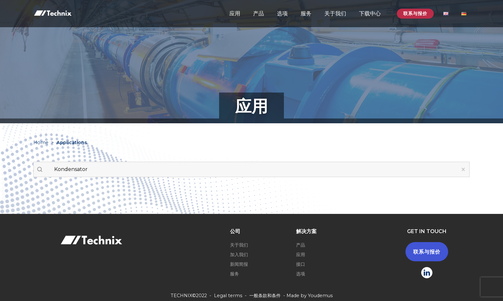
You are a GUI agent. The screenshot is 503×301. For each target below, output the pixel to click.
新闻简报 (239, 264)
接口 (300, 264)
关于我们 (335, 13)
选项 (282, 13)
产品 (258, 13)
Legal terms (228, 295)
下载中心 (370, 13)
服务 (306, 13)
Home (40, 142)
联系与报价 (415, 13)
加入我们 (239, 254)
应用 (234, 13)
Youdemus (320, 295)
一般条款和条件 (265, 295)
